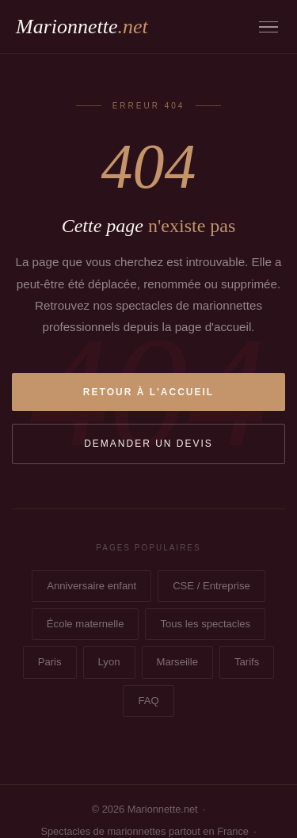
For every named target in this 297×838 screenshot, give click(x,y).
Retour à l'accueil (148, 392)
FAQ (148, 701)
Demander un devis (148, 443)
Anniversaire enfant (91, 586)
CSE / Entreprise (211, 586)
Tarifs (246, 662)
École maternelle (85, 624)
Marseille (177, 662)
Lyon (109, 662)
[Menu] (268, 27)
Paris (50, 662)
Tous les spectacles (205, 624)
